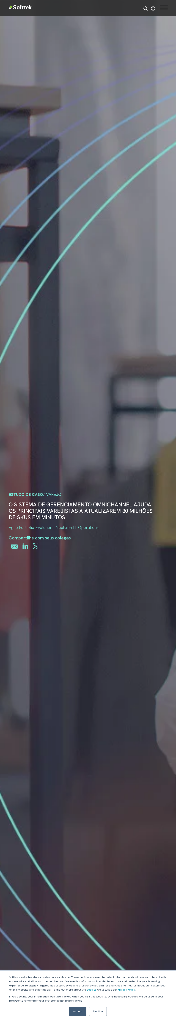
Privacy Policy (126, 989)
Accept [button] (77, 1011)
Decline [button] (98, 1011)
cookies (91, 989)
